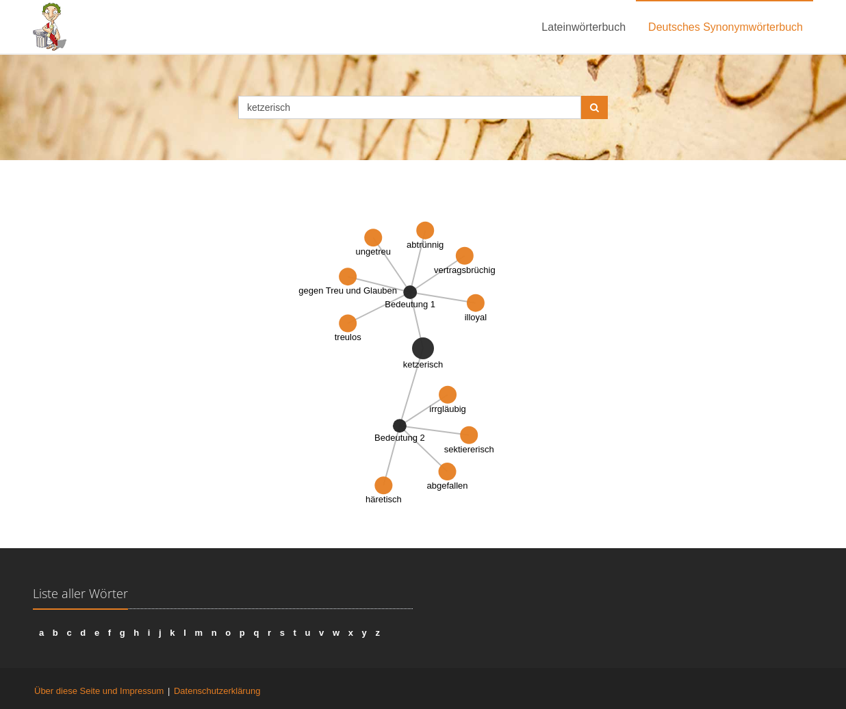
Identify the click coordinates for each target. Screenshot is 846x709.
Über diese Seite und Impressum (99, 691)
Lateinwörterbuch (583, 27)
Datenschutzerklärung (217, 691)
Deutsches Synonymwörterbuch (725, 27)
